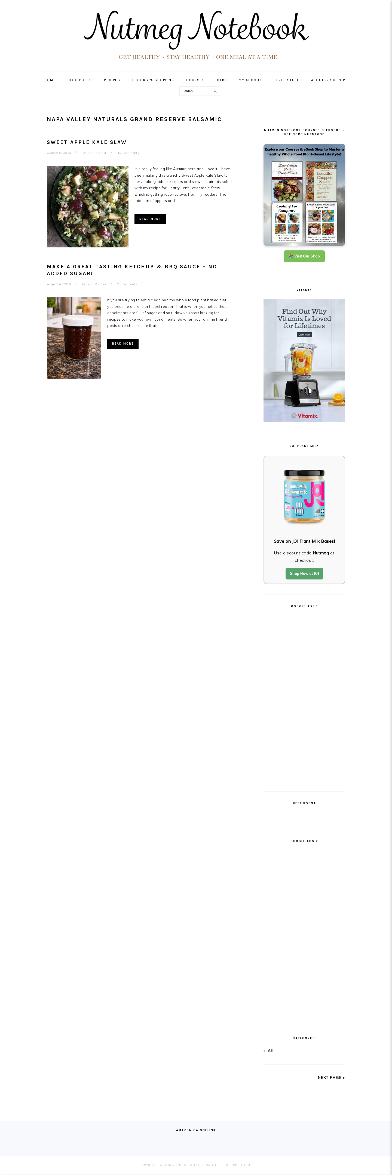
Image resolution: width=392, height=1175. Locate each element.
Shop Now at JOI (304, 573)
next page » (331, 1077)
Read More (150, 219)
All (270, 1050)
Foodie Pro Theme (236, 1165)
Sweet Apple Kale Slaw (87, 142)
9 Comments (127, 284)
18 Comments (128, 153)
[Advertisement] (304, 697)
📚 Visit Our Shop (304, 256)
